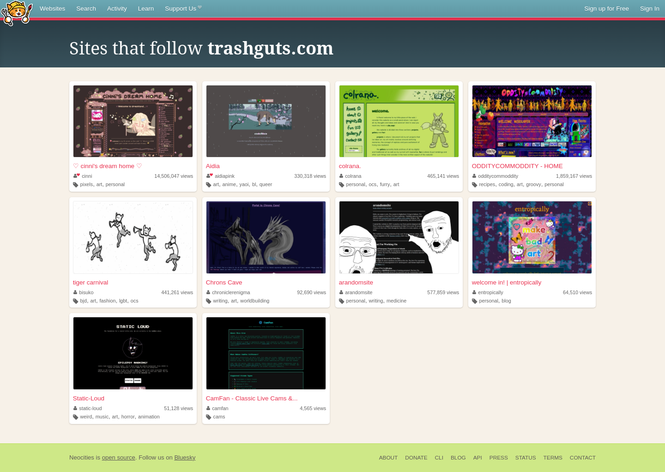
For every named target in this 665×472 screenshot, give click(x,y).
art (100, 184)
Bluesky (184, 457)
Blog (458, 457)
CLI (439, 457)
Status (525, 457)
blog (506, 300)
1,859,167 (574, 176)
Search (86, 8)
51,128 (178, 408)
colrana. (350, 166)
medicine (396, 300)
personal (115, 184)
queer (266, 184)
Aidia (213, 166)
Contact (583, 457)
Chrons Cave (224, 282)
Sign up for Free (606, 8)
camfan (217, 408)
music (102, 416)
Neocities (81, 457)
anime (229, 184)
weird (86, 416)
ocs (372, 184)
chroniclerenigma (228, 292)
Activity (117, 8)
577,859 (443, 292)
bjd (83, 300)
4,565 (313, 408)
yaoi (244, 184)
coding (506, 184)
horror (128, 416)
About (388, 457)
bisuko (83, 292)
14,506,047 (173, 176)
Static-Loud (88, 398)
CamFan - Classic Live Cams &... (252, 398)
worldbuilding (254, 300)
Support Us (183, 8)
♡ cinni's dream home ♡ (107, 166)
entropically (487, 292)
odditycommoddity (495, 176)
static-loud (87, 408)
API (477, 457)
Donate (416, 457)
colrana (350, 176)
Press (499, 457)
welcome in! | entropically (507, 282)
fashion (108, 300)
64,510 (577, 292)
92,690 (311, 292)
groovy (533, 184)
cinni (82, 176)
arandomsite (356, 282)
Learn (146, 8)
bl (254, 184)
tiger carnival (91, 282)
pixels (86, 184)
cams (219, 416)
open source (118, 457)
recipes (487, 184)
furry (385, 184)
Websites (52, 8)
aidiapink (220, 176)
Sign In (649, 8)
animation (149, 416)
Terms (553, 457)
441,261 (177, 292)
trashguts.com (270, 48)
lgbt (123, 300)
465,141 (443, 176)
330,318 (310, 176)
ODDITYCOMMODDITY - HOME (517, 166)
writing (220, 300)
